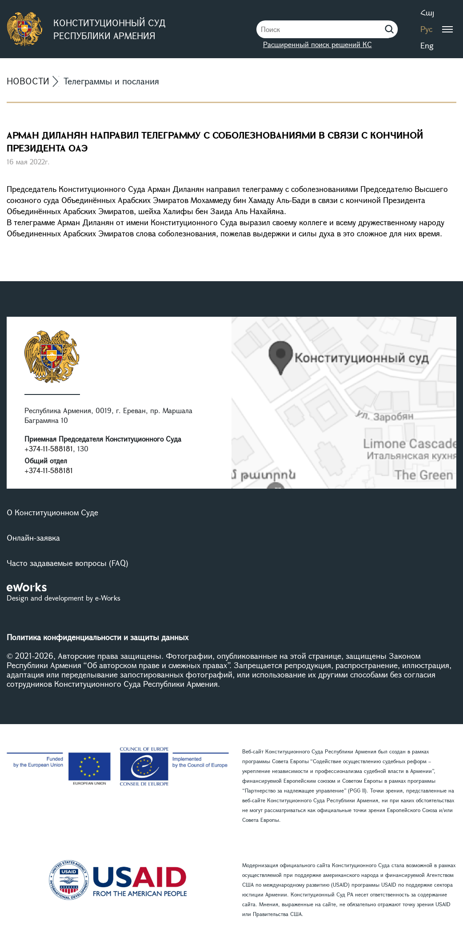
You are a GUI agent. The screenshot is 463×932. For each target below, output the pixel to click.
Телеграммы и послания (111, 81)
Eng (427, 45)
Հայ (427, 12)
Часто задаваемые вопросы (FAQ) (67, 563)
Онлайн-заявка (33, 537)
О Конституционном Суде (52, 512)
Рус (426, 29)
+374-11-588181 (48, 448)
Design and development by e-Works (63, 597)
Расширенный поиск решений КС (317, 44)
